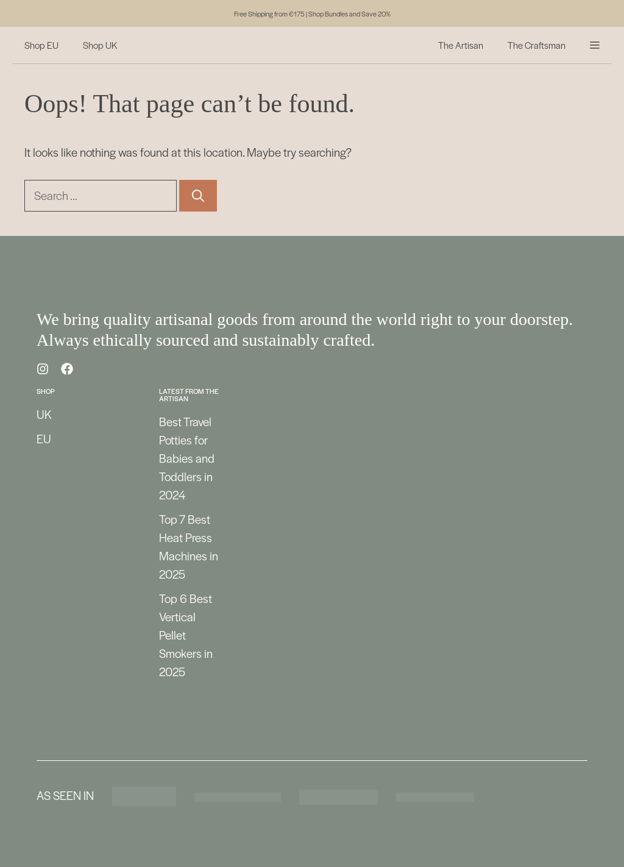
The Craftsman (537, 44)
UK (44, 414)
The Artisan (460, 44)
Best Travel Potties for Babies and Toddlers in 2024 (186, 458)
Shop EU (41, 44)
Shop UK (100, 44)
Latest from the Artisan (189, 394)
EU (44, 438)
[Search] (198, 196)
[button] (595, 45)
